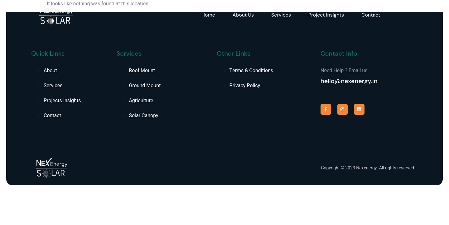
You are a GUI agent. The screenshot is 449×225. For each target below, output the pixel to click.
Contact (370, 15)
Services (281, 15)
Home (208, 15)
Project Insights (326, 15)
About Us (243, 15)
